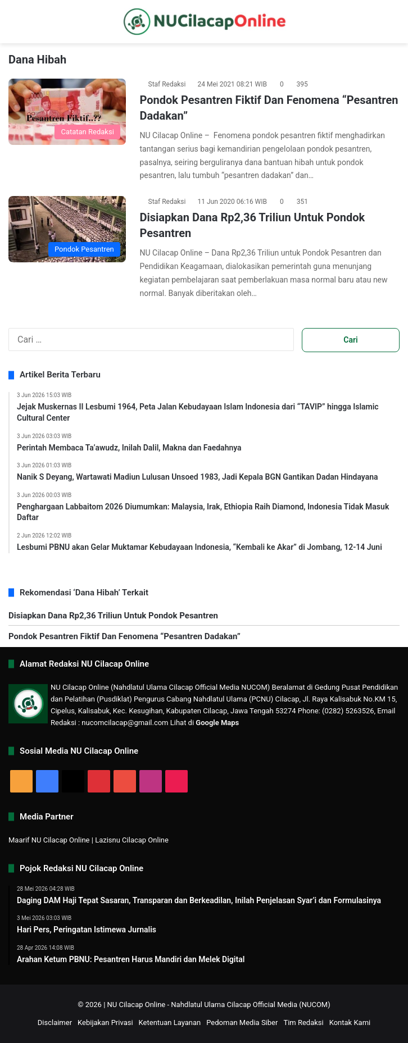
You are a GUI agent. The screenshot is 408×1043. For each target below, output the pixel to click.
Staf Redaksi (167, 84)
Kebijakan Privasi (105, 1022)
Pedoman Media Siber (242, 1022)
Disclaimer (55, 1022)
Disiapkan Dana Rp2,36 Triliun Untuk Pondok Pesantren (113, 616)
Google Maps (217, 722)
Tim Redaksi (303, 1022)
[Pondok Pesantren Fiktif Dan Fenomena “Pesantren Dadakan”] (67, 112)
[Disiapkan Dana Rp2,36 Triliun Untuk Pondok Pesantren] (67, 229)
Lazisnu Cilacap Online (132, 840)
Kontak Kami (350, 1022)
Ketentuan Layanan (170, 1022)
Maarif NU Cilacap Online (49, 840)
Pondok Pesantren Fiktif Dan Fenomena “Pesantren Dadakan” (124, 636)
